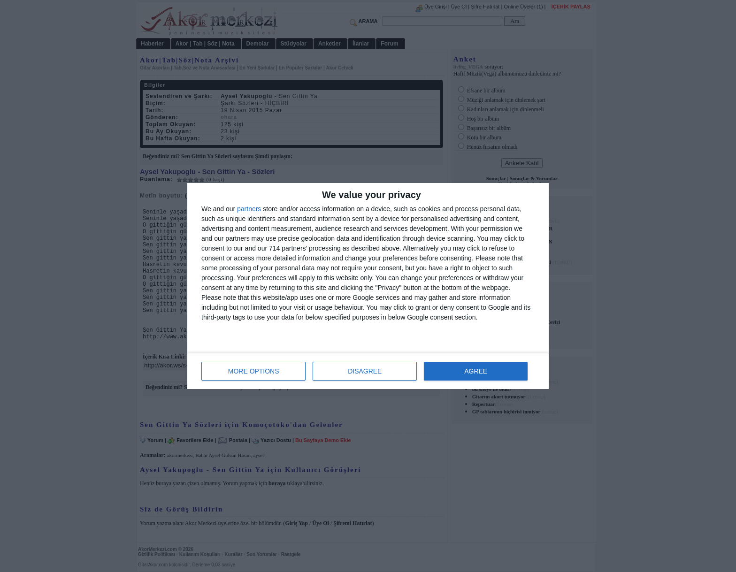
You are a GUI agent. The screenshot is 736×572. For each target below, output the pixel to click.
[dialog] (368, 286)
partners (249, 209)
